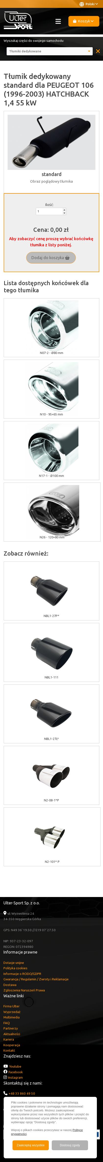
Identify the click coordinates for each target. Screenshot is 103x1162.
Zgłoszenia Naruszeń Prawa (24, 990)
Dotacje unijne (13, 963)
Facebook (16, 1072)
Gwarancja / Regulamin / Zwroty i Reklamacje (36, 979)
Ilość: (49, 205)
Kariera (8, 1039)
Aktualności (11, 1034)
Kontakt (9, 1050)
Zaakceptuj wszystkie (30, 1145)
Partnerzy (10, 1028)
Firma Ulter (11, 1006)
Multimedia (11, 1017)
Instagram (15, 1077)
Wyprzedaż (11, 1012)
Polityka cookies (15, 968)
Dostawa (9, 985)
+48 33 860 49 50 (22, 1093)
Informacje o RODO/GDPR (22, 974)
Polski (88, 4)
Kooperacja (11, 1045)
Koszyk (83, 21)
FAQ (6, 1023)
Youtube (15, 1066)
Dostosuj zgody (70, 1145)
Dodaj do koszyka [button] (50, 257)
